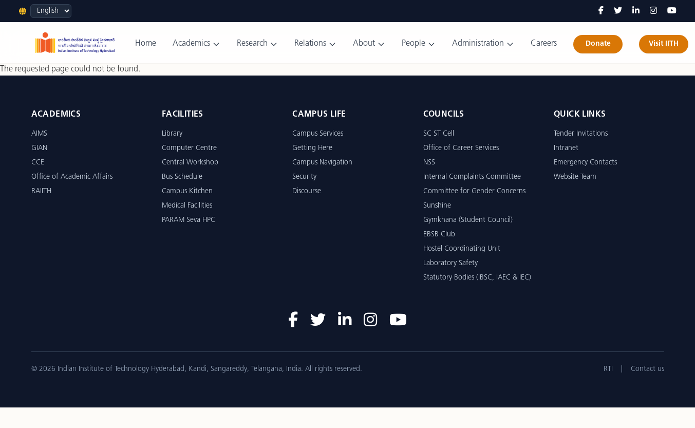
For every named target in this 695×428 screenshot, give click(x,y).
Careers (544, 44)
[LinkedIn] (636, 11)
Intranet (566, 148)
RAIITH (41, 191)
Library (172, 134)
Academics (196, 44)
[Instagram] (653, 11)
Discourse (306, 191)
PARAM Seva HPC (188, 220)
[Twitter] (618, 11)
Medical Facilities (187, 206)
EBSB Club (439, 234)
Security (304, 177)
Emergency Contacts (585, 162)
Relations (315, 44)
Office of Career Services (461, 148)
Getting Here (312, 148)
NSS (429, 162)
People (419, 44)
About (369, 44)
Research (257, 44)
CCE (37, 162)
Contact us (647, 369)
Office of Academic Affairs (71, 177)
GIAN (39, 148)
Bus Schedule (182, 177)
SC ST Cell (438, 134)
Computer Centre (189, 148)
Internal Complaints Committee (472, 177)
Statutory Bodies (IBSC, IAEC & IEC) (477, 278)
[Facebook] (601, 11)
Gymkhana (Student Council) (468, 220)
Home (145, 44)
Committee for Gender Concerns (474, 191)
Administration (483, 44)
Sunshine (437, 206)
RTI (608, 369)
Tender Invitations (581, 134)
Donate (598, 44)
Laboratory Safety (450, 263)
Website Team (575, 177)
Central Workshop (190, 162)
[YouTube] (672, 11)
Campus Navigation (322, 162)
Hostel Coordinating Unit (461, 249)
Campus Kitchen (187, 191)
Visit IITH (664, 44)
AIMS (39, 134)
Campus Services (317, 134)
